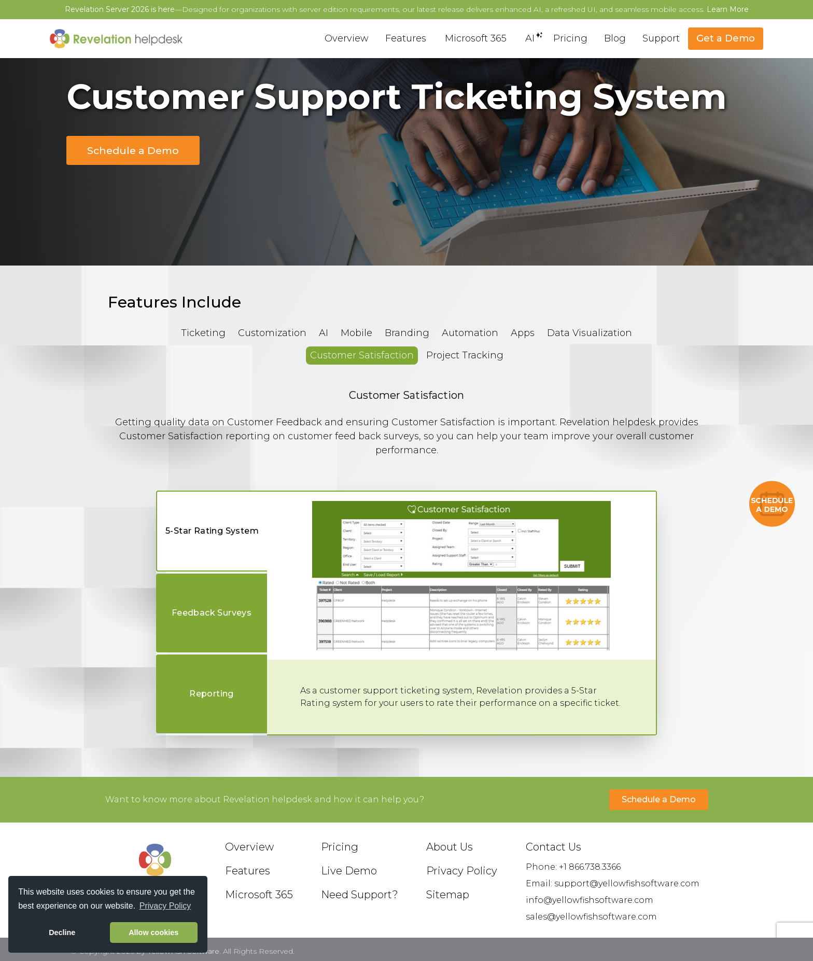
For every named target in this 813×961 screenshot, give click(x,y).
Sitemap (447, 894)
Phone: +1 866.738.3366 (573, 867)
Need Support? (359, 894)
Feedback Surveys (211, 613)
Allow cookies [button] (153, 932)
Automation (470, 333)
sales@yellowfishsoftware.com (591, 917)
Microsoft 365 (476, 38)
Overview (347, 38)
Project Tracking (464, 355)
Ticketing (203, 333)
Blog (615, 38)
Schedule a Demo (133, 150)
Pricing (570, 38)
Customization (272, 333)
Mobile (356, 333)
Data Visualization (589, 333)
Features (405, 38)
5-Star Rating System (212, 531)
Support (661, 38)
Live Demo (349, 871)
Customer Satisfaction (362, 355)
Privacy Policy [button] (165, 905)
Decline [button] (62, 932)
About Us (449, 847)
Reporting (211, 694)
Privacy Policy (461, 871)
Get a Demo (725, 38)
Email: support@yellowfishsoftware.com (612, 883)
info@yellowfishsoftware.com (589, 900)
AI (530, 38)
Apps (523, 333)
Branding (407, 333)
